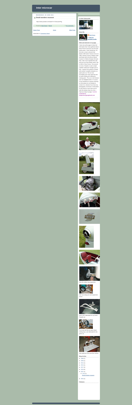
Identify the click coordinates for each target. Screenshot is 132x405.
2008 (82, 358)
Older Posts (72, 30)
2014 (82, 365)
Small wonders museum (45, 17)
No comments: (70, 25)
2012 (82, 363)
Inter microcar (44, 7)
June (83, 373)
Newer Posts (36, 30)
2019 (82, 369)
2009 (82, 360)
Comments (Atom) (45, 33)
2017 (82, 367)
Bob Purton (92, 35)
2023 (82, 378)
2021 (82, 371)
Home (54, 30)
